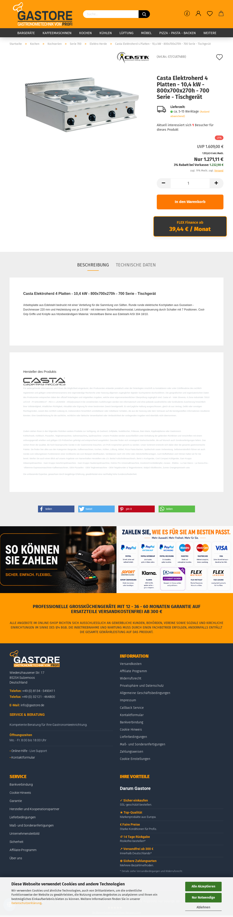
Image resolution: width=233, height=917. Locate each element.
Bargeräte (26, 33)
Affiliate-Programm (23, 850)
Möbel (146, 33)
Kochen (85, 33)
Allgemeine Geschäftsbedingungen (145, 693)
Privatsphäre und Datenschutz (142, 686)
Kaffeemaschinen (57, 33)
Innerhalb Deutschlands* (136, 853)
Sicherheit (16, 842)
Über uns (16, 858)
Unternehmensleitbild (24, 833)
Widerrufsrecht (130, 678)
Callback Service (132, 708)
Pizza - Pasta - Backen (177, 33)
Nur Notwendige (203, 897)
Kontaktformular (23, 757)
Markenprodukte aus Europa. (138, 817)
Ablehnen (203, 907)
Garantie (16, 801)
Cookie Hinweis (131, 730)
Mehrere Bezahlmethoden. (137, 865)
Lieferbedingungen (133, 737)
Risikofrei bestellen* (133, 841)
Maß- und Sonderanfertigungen (142, 744)
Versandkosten (131, 664)
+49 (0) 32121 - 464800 (38, 697)
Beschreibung (93, 265)
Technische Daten (136, 265)
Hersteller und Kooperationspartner (34, 809)
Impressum (128, 700)
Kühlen (105, 33)
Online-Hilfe (19, 751)
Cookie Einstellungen (135, 759)
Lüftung (126, 33)
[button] (56, 509)
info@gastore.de (32, 705)
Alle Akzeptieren (203, 886)
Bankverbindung (131, 722)
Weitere (209, 33)
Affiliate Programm (133, 671)
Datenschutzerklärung (26, 903)
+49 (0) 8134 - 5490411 (38, 691)
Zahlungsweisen (131, 752)
